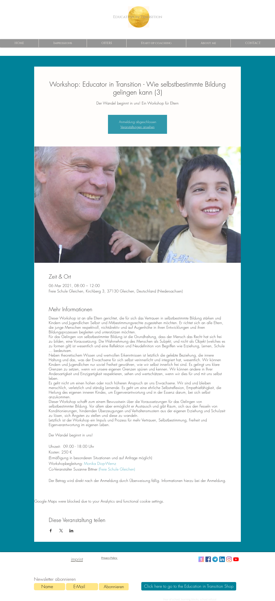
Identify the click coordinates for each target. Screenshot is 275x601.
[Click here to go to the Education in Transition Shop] (188, 586)
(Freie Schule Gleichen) (117, 469)
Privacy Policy (109, 557)
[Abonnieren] (114, 586)
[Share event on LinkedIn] (71, 530)
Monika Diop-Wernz (99, 463)
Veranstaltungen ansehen (137, 127)
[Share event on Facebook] (51, 530)
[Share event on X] (61, 530)
